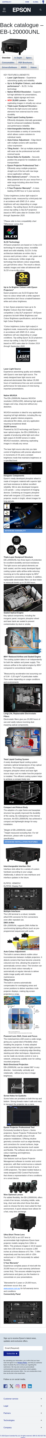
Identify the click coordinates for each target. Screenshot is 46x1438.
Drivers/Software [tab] (9, 67)
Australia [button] (6, 2)
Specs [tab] (28, 58)
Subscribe (11, 1354)
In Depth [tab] (18, 58)
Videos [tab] (33, 67)
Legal (6, 1406)
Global (35, 2)
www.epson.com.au (12, 1288)
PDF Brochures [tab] (25, 63)
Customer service (11, 1399)
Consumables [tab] (8, 63)
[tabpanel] (23, 699)
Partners (7, 1413)
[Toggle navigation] (4, 9)
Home (27, 2)
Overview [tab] (6, 58)
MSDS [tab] (23, 67)
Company (8, 1428)
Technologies (9, 1420)
